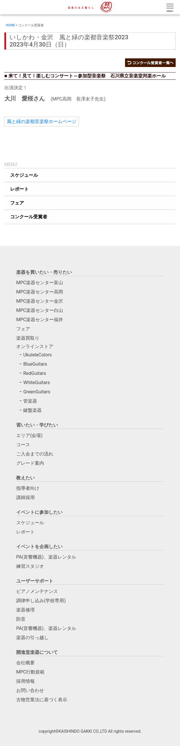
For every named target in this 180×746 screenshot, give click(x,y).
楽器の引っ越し (32, 637)
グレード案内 (30, 463)
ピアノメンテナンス (37, 591)
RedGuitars (34, 373)
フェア (23, 329)
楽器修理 (25, 610)
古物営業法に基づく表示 (41, 699)
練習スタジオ (30, 566)
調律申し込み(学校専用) (41, 600)
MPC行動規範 (30, 672)
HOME (10, 25)
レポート (25, 532)
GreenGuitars (36, 392)
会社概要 (25, 662)
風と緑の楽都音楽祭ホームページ (41, 121)
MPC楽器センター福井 (39, 319)
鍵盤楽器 (32, 410)
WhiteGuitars (36, 382)
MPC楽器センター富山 (39, 282)
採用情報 (25, 681)
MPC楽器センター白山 (39, 310)
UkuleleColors (37, 355)
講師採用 (25, 497)
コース (23, 444)
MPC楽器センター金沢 (39, 301)
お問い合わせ (30, 690)
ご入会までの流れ (34, 454)
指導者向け (27, 488)
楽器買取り (27, 338)
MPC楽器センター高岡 (39, 292)
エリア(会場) (29, 435)
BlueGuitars (35, 364)
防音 (20, 619)
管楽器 (30, 401)
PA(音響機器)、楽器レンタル (46, 557)
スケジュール (30, 522)
